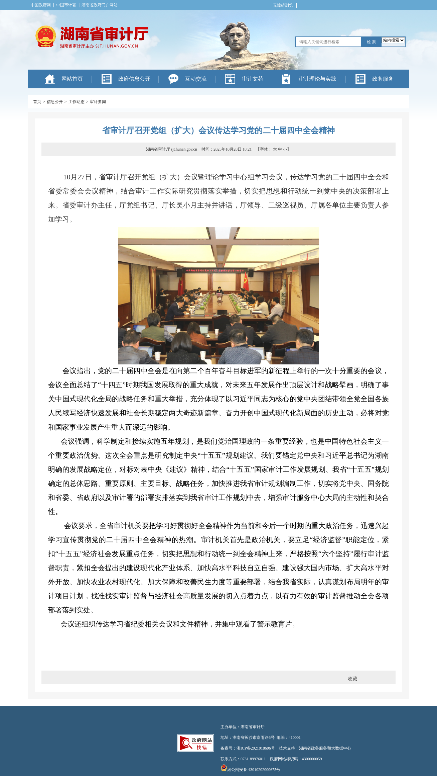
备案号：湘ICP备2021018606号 (248, 748)
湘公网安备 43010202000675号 (250, 769)
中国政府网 (41, 5)
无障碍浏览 (283, 5)
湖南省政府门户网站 (100, 5)
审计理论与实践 (317, 79)
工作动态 (76, 101)
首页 (37, 101)
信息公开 (55, 101)
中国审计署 (66, 5)
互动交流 (195, 79)
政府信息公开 (134, 79)
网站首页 (72, 79)
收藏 (352, 678)
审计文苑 (252, 79)
